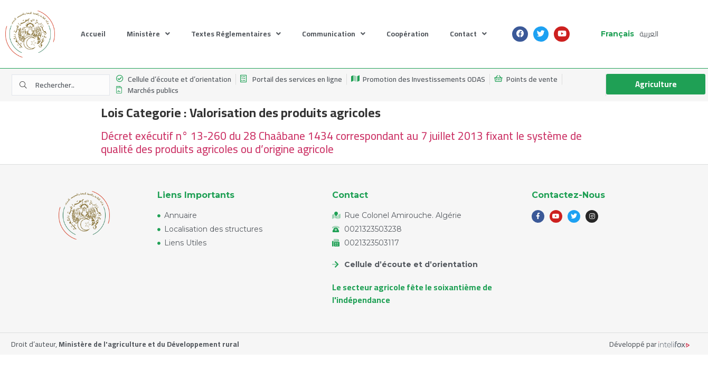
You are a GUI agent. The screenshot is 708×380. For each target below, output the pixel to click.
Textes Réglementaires (236, 34)
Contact (468, 34)
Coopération (407, 34)
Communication (333, 34)
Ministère (148, 34)
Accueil (93, 34)
